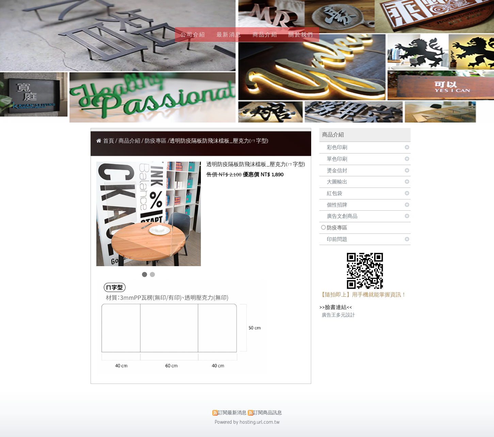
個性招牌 (337, 205)
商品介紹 (130, 140)
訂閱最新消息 (232, 412)
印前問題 (337, 239)
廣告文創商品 (342, 216)
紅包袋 (334, 193)
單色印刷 (337, 159)
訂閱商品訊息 (267, 412)
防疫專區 (337, 228)
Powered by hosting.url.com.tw (247, 422)
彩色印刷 (337, 147)
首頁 (108, 140)
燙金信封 (337, 170)
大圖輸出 (337, 182)
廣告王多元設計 (338, 315)
